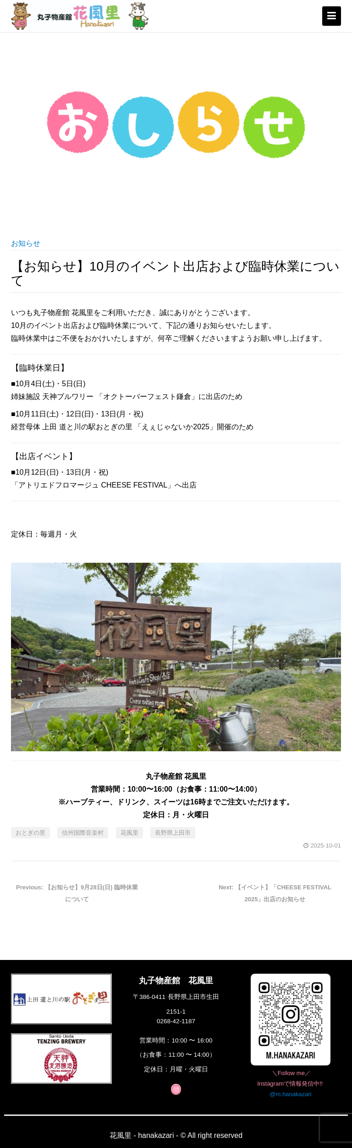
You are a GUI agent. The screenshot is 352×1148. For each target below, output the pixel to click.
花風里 (129, 832)
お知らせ (25, 243)
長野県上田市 (173, 832)
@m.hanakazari (290, 1094)
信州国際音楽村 (83, 832)
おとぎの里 (30, 832)
